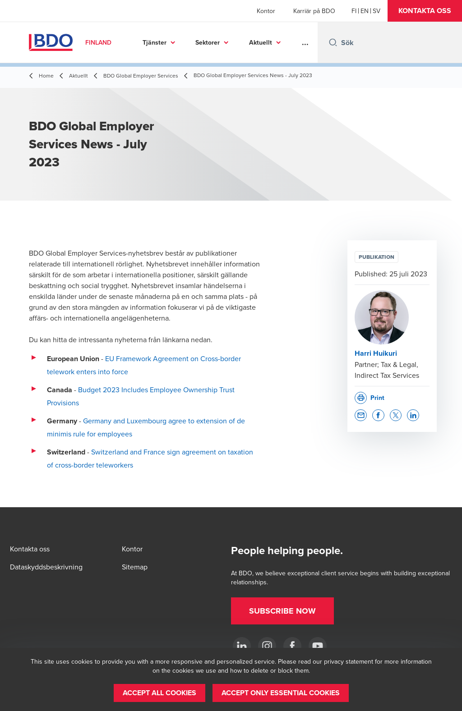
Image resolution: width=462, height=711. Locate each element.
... (305, 42)
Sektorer (207, 42)
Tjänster (154, 42)
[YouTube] (317, 646)
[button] (425, 11)
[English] (364, 11)
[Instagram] (267, 646)
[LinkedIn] (242, 646)
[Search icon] (332, 42)
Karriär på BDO (314, 10)
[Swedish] (376, 11)
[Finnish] (353, 11)
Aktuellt (260, 42)
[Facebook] (292, 646)
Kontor (266, 10)
